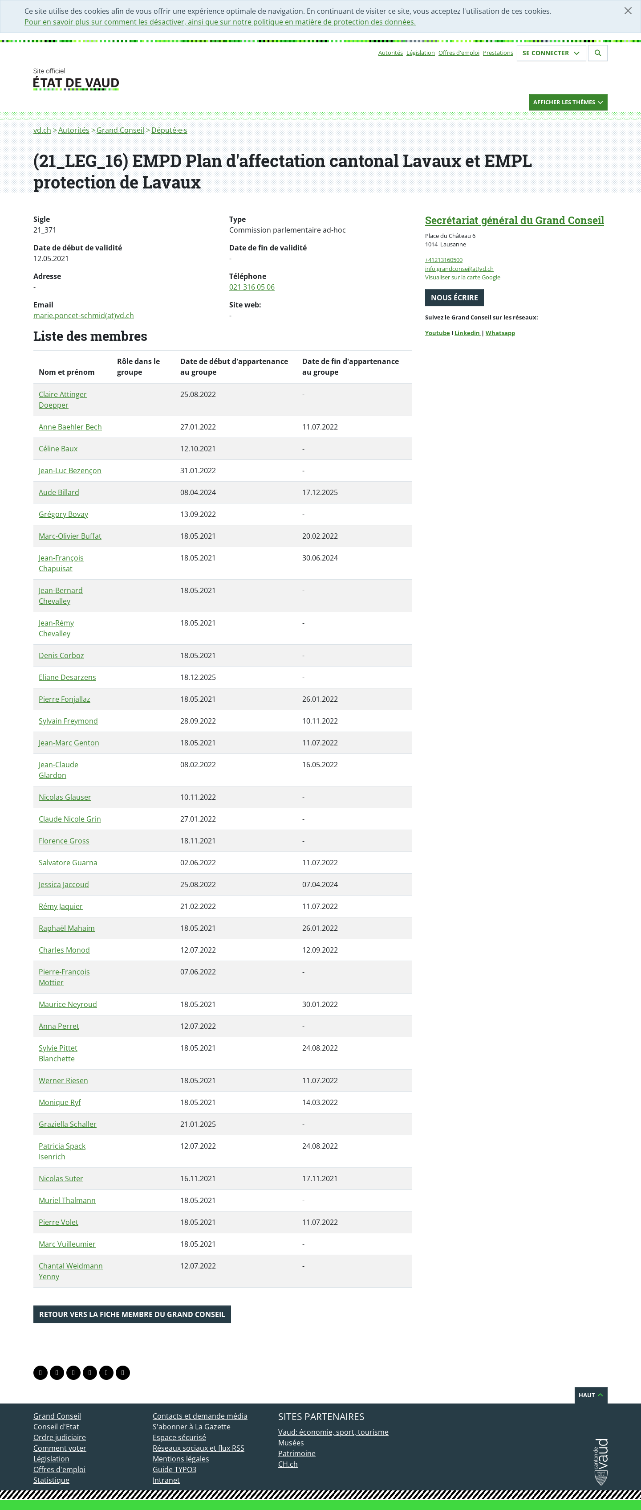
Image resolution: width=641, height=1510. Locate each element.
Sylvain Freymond (68, 721)
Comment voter (59, 1448)
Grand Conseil (120, 130)
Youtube (437, 333)
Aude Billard (59, 492)
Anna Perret (59, 1026)
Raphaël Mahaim (67, 928)
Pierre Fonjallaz (64, 699)
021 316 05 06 (252, 287)
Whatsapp (500, 333)
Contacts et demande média (200, 1416)
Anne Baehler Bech (70, 427)
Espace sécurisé (179, 1437)
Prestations (498, 53)
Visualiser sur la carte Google (462, 277)
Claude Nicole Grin (70, 819)
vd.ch (42, 130)
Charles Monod (64, 950)
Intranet (166, 1480)
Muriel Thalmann (67, 1200)
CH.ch (288, 1464)
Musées (291, 1443)
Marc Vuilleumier (67, 1244)
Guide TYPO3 (174, 1469)
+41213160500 (443, 260)
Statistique (51, 1480)
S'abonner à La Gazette (192, 1427)
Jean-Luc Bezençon (70, 470)
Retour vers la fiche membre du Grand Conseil (132, 1314)
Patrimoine (297, 1453)
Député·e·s (169, 130)
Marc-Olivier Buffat (70, 536)
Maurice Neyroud (68, 1004)
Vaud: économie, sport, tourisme (333, 1432)
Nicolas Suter (61, 1178)
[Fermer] (628, 10)
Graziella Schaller (68, 1124)
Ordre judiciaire (59, 1437)
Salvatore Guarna (68, 863)
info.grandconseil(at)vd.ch (459, 269)
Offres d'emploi (458, 53)
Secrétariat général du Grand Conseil (514, 220)
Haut (591, 1395)
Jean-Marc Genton (69, 743)
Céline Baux (58, 449)
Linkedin (467, 333)
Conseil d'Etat (56, 1427)
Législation (420, 53)
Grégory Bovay (63, 514)
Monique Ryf (60, 1102)
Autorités (390, 53)
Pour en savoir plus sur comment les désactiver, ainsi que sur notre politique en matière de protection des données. (220, 22)
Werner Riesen (63, 1080)
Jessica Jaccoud (64, 884)
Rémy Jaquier (61, 906)
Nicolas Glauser (65, 797)
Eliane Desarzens (67, 677)
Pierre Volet (58, 1222)
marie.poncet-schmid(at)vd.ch (83, 315)
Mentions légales (181, 1459)
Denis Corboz (61, 655)
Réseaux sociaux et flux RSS (198, 1448)
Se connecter (551, 53)
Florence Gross (64, 841)
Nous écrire (454, 298)
